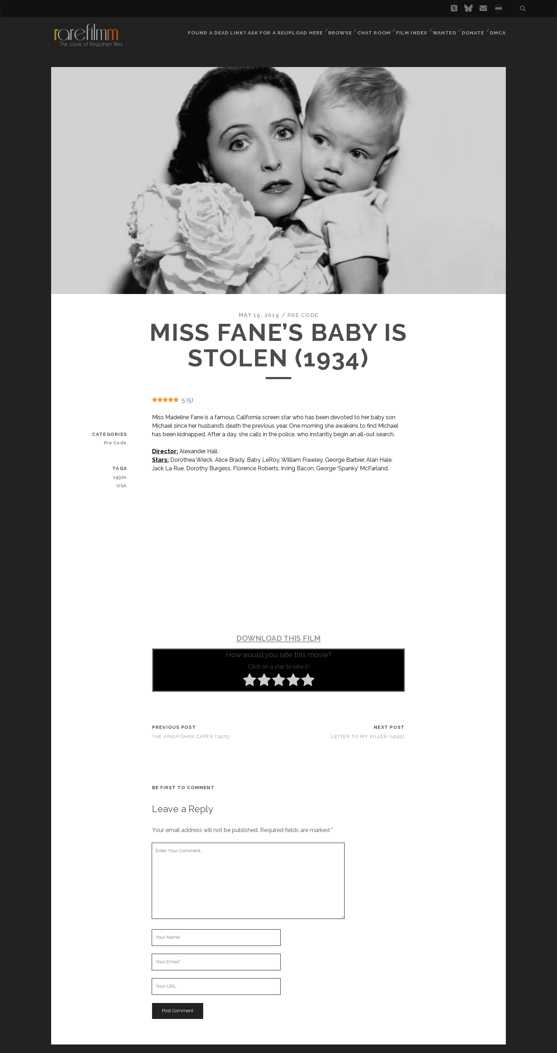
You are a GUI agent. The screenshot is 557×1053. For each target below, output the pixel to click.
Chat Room (372, 30)
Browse (337, 30)
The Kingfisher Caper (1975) (191, 736)
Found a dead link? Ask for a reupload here (253, 30)
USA (122, 485)
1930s (120, 477)
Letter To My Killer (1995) (368, 736)
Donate (473, 30)
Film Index (409, 30)
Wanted (443, 30)
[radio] (249, 681)
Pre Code (303, 315)
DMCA (498, 30)
